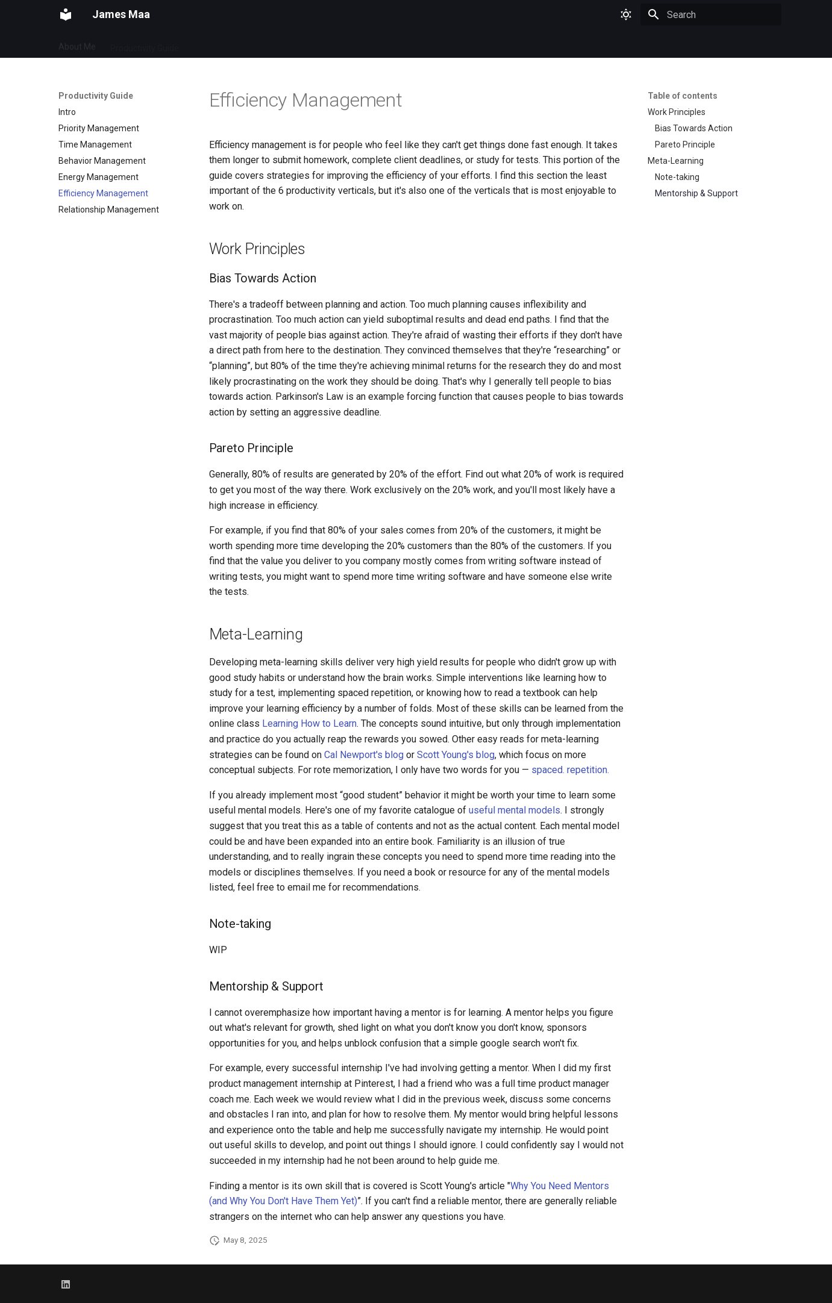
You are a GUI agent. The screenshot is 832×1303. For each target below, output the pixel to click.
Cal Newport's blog (364, 754)
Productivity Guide (144, 44)
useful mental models (514, 810)
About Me (77, 44)
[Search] (710, 14)
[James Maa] (66, 14)
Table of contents (683, 96)
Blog (201, 44)
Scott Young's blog (456, 754)
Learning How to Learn (309, 723)
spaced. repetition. (570, 770)
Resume (241, 44)
